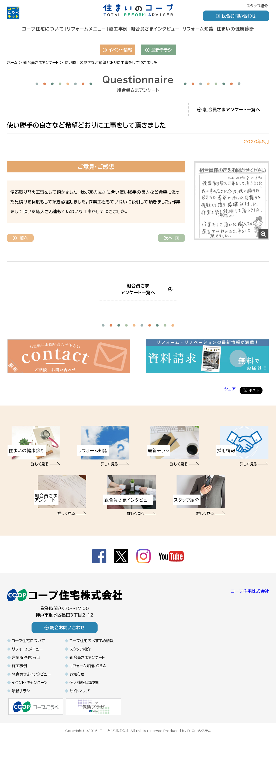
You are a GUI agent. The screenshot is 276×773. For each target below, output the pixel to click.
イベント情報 (117, 50)
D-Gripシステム (199, 761)
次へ (171, 238)
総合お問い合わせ (236, 16)
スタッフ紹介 (257, 6)
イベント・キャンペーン (29, 714)
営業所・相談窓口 (26, 689)
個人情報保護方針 (85, 714)
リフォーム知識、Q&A (88, 697)
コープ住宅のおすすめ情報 (91, 672)
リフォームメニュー (86, 29)
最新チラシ (158, 50)
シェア (230, 420)
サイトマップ (79, 722)
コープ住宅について (43, 29)
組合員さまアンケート (87, 689)
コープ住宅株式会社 (250, 623)
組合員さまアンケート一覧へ (229, 109)
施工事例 (118, 29)
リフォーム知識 (198, 29)
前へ (20, 238)
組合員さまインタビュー (155, 29)
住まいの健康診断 (235, 29)
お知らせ (77, 706)
